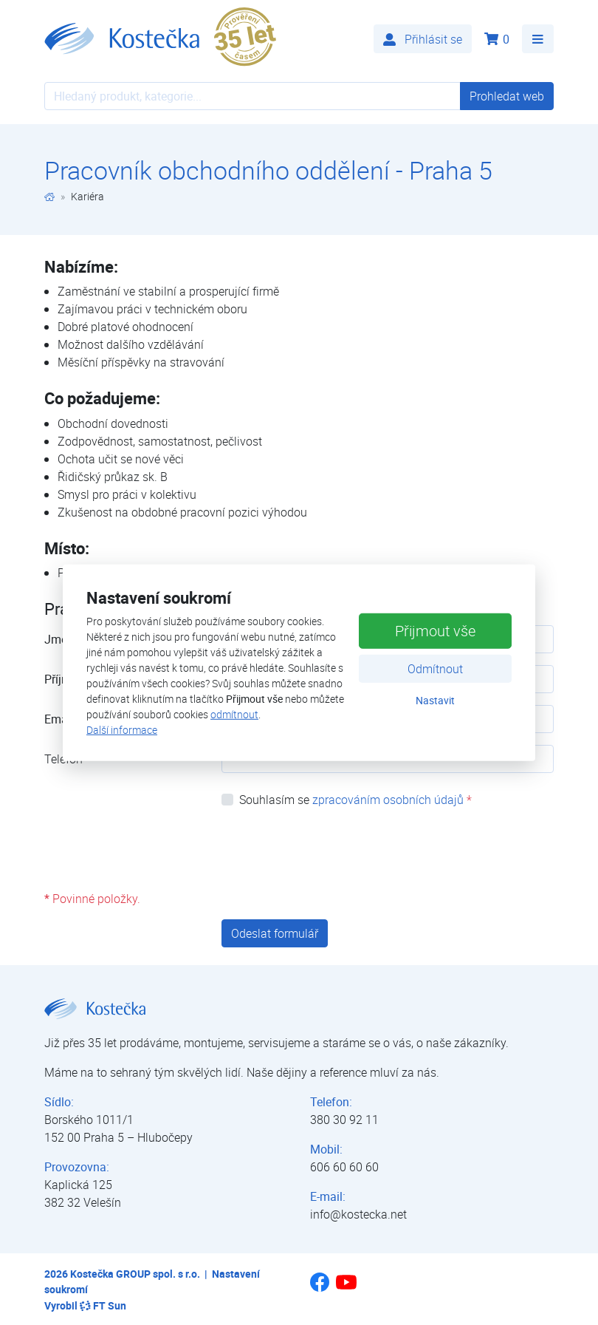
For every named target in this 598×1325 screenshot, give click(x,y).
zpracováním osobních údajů (388, 799)
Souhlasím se (355, 799)
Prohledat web (507, 96)
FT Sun (103, 1305)
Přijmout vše (435, 631)
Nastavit (435, 700)
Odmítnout (435, 669)
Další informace (121, 730)
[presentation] (333, 849)
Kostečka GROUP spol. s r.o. (135, 1274)
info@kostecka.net (358, 1214)
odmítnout (234, 714)
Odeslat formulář (274, 933)
